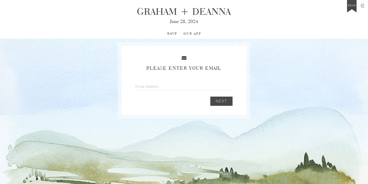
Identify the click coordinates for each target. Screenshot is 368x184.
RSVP (172, 34)
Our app (192, 34)
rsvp (352, 5)
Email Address (147, 86)
